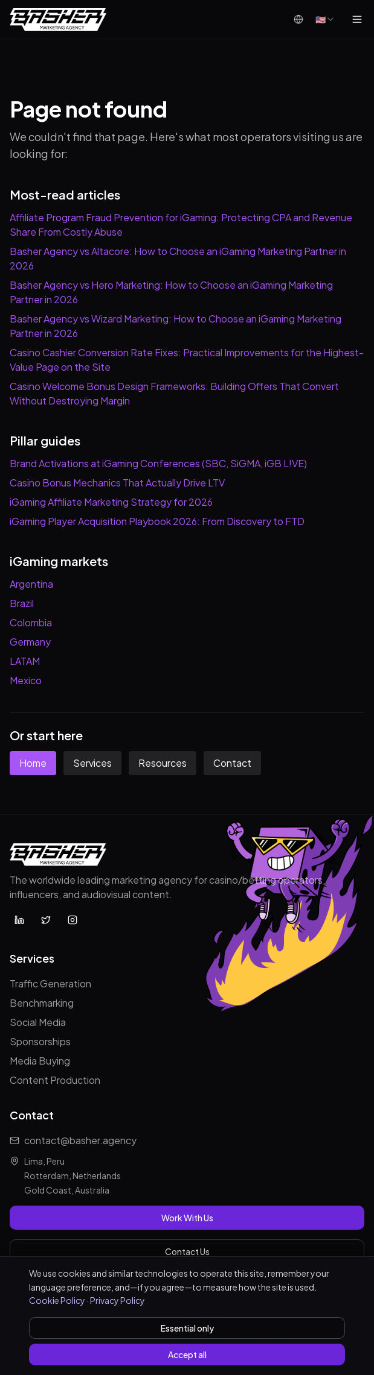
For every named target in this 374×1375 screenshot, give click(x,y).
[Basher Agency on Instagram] (72, 920)
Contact (232, 763)
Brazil (22, 603)
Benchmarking (42, 1002)
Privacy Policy (117, 1300)
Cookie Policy (57, 1300)
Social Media (38, 1022)
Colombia (31, 622)
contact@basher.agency (80, 1140)
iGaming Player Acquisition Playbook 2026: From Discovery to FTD (157, 521)
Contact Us (187, 1251)
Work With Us (187, 1217)
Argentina (31, 583)
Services (92, 763)
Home (33, 763)
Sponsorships (40, 1041)
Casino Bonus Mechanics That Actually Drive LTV (117, 482)
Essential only (187, 1328)
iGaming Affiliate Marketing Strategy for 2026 (111, 502)
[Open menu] (357, 19)
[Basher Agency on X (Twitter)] (46, 920)
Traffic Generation (50, 983)
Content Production (55, 1080)
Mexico (26, 680)
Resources (162, 763)
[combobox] (325, 19)
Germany (30, 641)
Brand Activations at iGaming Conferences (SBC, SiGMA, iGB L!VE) (158, 463)
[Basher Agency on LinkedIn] (19, 920)
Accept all (187, 1354)
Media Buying (40, 1060)
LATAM (25, 661)
